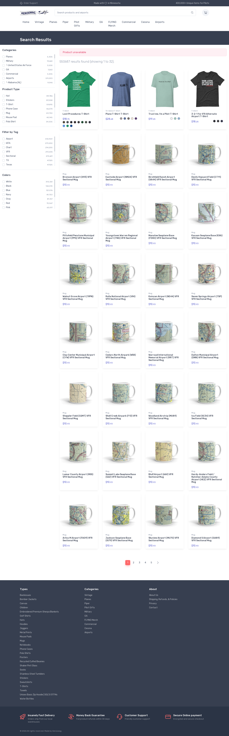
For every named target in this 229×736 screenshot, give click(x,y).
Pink (8, 207)
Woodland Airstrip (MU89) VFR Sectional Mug (163, 417)
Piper (65, 22)
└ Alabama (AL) (13, 82)
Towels (23, 690)
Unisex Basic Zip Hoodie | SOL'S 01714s (38, 694)
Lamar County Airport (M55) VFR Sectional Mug (78, 475)
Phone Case (12, 108)
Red (8, 203)
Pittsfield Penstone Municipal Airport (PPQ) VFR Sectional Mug (78, 238)
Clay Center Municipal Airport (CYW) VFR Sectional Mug (79, 356)
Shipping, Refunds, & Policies (163, 599)
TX (7, 160)
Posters (24, 657)
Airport (9, 139)
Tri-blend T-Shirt (113, 111)
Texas (9, 164)
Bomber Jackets (28, 599)
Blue (8, 190)
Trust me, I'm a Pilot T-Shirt (163, 114)
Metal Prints (26, 632)
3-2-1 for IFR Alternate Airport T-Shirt (204, 115)
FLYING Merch (112, 24)
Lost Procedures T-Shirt (76, 114)
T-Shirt (9, 104)
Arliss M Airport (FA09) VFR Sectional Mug (77, 539)
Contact (153, 607)
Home (26, 22)
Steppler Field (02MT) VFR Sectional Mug (77, 417)
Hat (8, 96)
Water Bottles (27, 698)
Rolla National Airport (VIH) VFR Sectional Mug (120, 297)
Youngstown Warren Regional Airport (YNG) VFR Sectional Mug (122, 238)
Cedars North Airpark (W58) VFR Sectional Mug (121, 356)
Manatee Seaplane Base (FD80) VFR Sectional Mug (163, 236)
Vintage (39, 22)
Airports (159, 22)
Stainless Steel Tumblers (32, 674)
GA (101, 22)
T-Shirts (24, 686)
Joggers (24, 628)
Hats (22, 620)
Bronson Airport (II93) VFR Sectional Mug (77, 178)
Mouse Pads (26, 636)
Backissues (25, 595)
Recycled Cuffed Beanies (32, 661)
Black (8, 186)
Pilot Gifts (77, 24)
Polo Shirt (11, 121)
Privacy (153, 603)
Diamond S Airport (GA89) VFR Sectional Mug (205, 539)
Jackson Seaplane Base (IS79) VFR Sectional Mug (119, 539)
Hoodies (24, 624)
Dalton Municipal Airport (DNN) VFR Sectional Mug (204, 356)
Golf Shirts (25, 616)
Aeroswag (56, 731)
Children (24, 607)
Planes (53, 22)
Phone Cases (26, 649)
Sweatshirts (26, 682)
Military (89, 22)
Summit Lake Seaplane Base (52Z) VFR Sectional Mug (121, 475)
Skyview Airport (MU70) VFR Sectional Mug (164, 539)
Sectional (11, 156)
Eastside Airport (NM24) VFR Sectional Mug (121, 178)
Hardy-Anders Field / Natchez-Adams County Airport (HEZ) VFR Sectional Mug (206, 478)
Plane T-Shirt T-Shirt (117, 114)
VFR (8, 151)
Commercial (129, 22)
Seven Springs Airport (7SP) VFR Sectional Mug (206, 297)
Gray (8, 199)
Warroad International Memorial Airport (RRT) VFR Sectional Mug (164, 357)
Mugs (22, 640)
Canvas (23, 603)
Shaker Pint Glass (28, 665)
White (9, 181)
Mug (8, 113)
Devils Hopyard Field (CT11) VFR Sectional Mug (206, 178)
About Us (153, 595)
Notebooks (25, 645)
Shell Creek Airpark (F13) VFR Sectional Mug (121, 417)
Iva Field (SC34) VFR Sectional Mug (202, 417)
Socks (23, 669)
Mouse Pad (11, 117)
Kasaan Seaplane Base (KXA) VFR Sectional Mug (207, 236)
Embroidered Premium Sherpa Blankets (39, 611)
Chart (9, 147)
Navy (8, 194)
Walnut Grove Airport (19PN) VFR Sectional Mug (78, 297)
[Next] (158, 562)
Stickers (10, 100)
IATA (8, 143)
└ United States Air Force (18, 65)
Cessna (145, 22)
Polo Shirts (25, 653)
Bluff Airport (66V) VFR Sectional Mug (161, 475)
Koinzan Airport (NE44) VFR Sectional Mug (164, 297)
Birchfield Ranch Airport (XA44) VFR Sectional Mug (163, 178)
